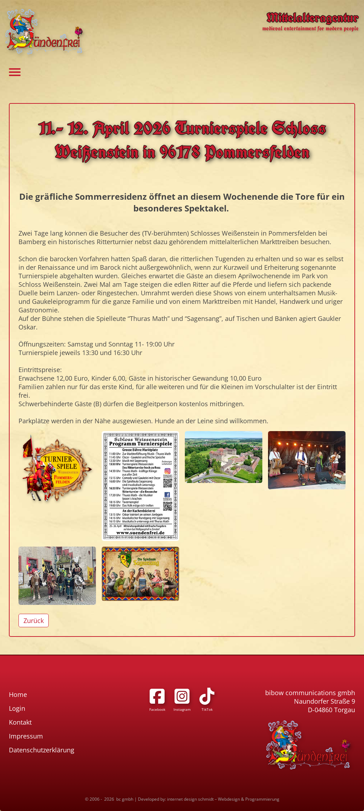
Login (17, 708)
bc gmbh (124, 799)
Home (18, 694)
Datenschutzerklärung (41, 750)
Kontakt (20, 722)
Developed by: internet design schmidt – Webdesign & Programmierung (208, 799)
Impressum (26, 736)
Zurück (33, 620)
